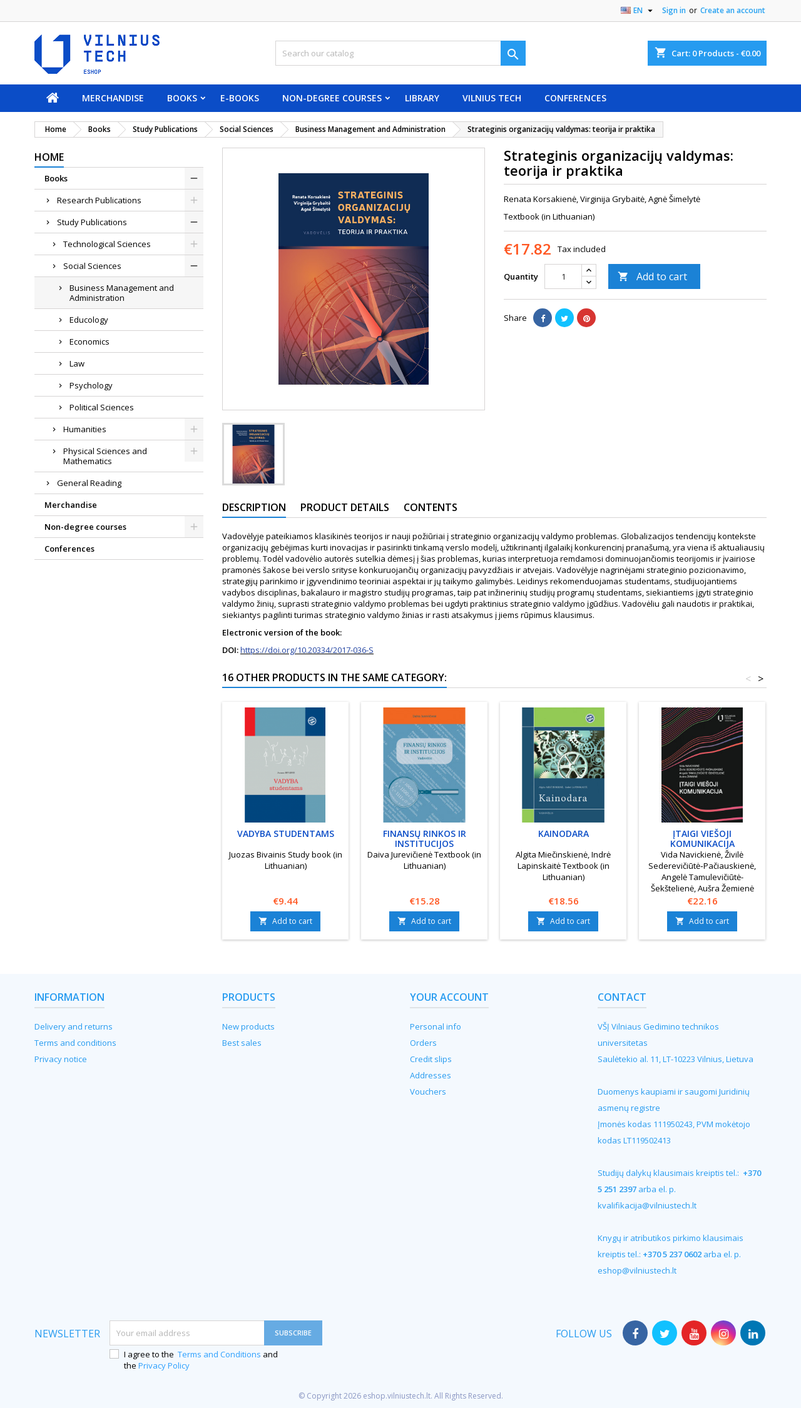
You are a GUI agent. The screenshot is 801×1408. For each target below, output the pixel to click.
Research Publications (99, 200)
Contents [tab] (430, 507)
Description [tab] (254, 507)
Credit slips (431, 1059)
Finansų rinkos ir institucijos (424, 838)
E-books (239, 98)
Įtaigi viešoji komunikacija (702, 838)
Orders (423, 1042)
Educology (88, 319)
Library (422, 98)
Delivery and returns (73, 1026)
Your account (449, 997)
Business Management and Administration (121, 292)
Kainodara (563, 833)
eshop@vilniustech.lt (637, 1270)
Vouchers (428, 1091)
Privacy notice (60, 1059)
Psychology (91, 385)
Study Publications (92, 222)
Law (76, 363)
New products (248, 1026)
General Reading (89, 483)
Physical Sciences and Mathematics (105, 456)
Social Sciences (92, 265)
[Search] (400, 53)
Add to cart (652, 276)
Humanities (84, 429)
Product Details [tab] (344, 507)
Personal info (435, 1026)
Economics (89, 341)
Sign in (674, 10)
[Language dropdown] (638, 10)
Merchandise (113, 98)
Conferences (575, 98)
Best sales (242, 1042)
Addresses (430, 1075)
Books (182, 98)
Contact (622, 997)
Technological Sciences (107, 244)
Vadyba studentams (285, 833)
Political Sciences (101, 407)
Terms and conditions (75, 1042)
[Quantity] (563, 276)
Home (49, 157)
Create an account (732, 10)
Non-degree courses (332, 98)
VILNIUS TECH (491, 98)
